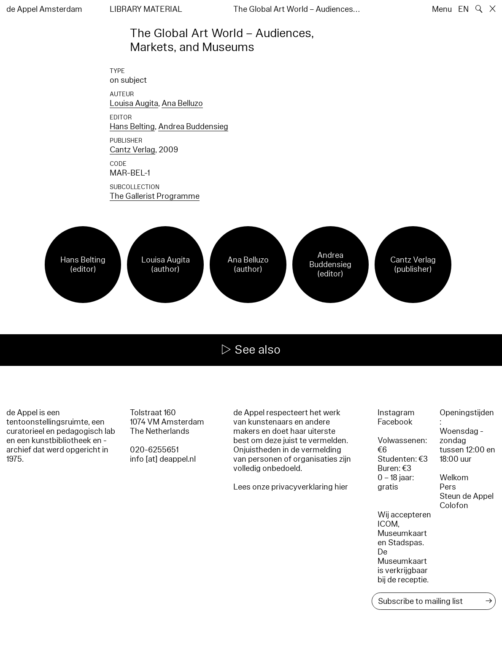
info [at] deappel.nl (163, 459)
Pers (448, 487)
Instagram (396, 412)
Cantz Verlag (132, 149)
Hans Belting (132, 126)
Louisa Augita (134, 103)
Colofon (454, 505)
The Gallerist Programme (155, 196)
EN (463, 9)
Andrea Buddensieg (193, 126)
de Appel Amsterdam (44, 9)
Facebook (395, 422)
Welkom (454, 477)
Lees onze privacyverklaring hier (290, 487)
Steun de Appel (467, 496)
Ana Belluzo (182, 103)
